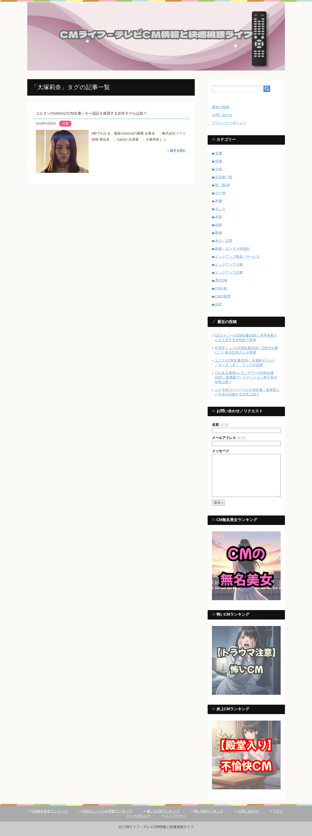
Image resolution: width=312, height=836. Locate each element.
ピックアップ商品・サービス (237, 256)
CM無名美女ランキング (50, 811)
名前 (220, 424)
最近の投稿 (220, 107)
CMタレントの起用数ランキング (107, 811)
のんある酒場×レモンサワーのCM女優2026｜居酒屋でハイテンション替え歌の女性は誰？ (246, 377)
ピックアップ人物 (229, 264)
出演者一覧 (223, 177)
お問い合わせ (222, 115)
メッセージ (220, 451)
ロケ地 (220, 193)
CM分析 (221, 288)
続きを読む (177, 150)
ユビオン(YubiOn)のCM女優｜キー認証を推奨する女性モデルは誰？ (91, 113)
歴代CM (221, 280)
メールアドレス (229, 438)
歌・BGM (222, 185)
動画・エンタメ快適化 (232, 248)
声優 (218, 201)
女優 (65, 123)
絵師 (218, 225)
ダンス (220, 209)
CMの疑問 (223, 296)
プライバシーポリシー (229, 123)
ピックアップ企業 (229, 272)
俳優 (218, 161)
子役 (218, 169)
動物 (218, 233)
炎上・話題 (223, 240)
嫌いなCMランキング (163, 811)
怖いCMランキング (209, 811)
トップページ (175, 816)
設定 (218, 304)
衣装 (218, 217)
